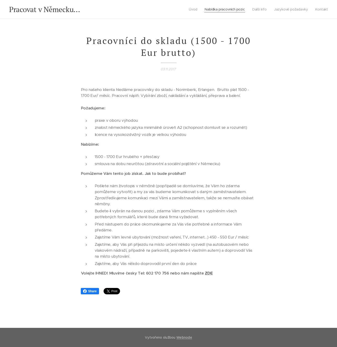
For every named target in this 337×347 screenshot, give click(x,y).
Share (90, 291)
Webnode (184, 337)
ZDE (209, 273)
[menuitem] (193, 9)
